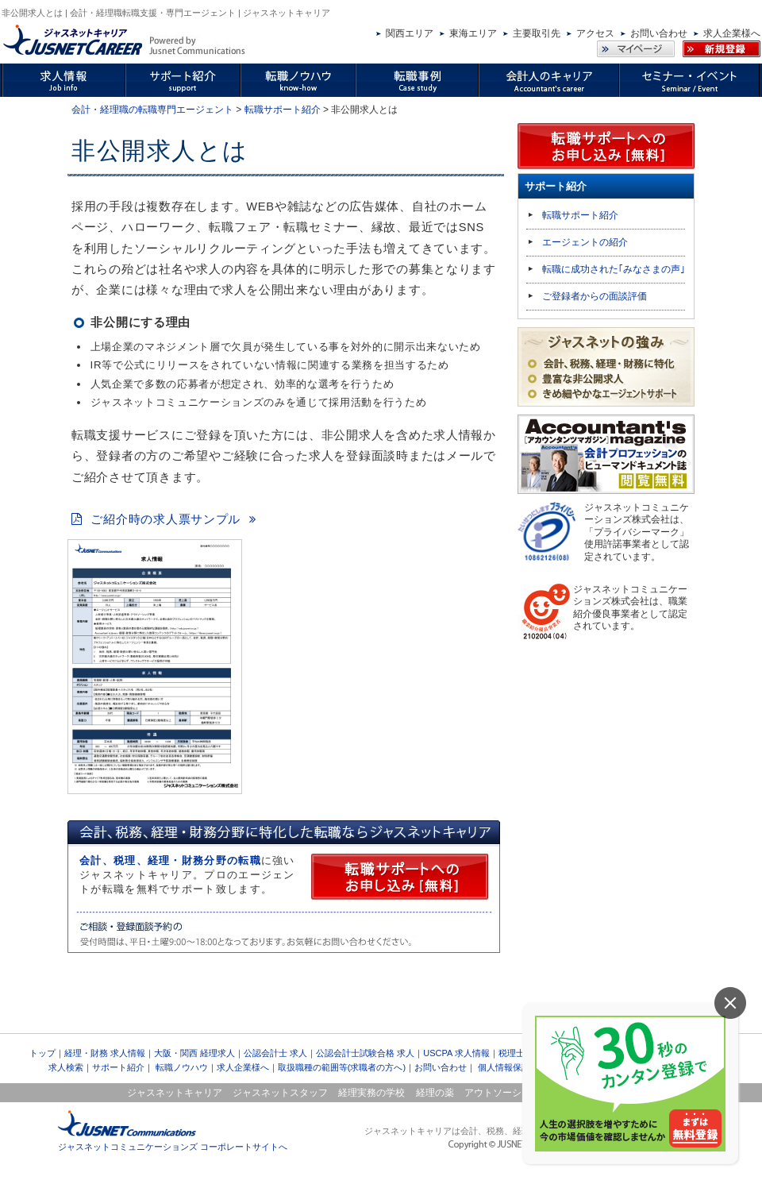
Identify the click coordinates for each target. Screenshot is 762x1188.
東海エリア (473, 33)
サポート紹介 (118, 1067)
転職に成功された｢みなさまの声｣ (613, 269)
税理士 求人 (521, 1053)
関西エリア (409, 33)
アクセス (595, 33)
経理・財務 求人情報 (104, 1053)
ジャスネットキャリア (174, 1092)
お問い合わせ (658, 33)
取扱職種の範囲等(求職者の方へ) (342, 1067)
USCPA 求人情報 (456, 1053)
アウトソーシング (502, 1092)
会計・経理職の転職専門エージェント (152, 109)
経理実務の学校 (371, 1092)
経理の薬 (435, 1092)
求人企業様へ (731, 33)
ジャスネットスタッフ (280, 1092)
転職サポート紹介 (282, 109)
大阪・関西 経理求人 (194, 1053)
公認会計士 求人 (275, 1053)
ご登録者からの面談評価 (594, 296)
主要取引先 (536, 33)
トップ (42, 1053)
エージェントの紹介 (585, 242)
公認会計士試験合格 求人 (365, 1053)
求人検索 (65, 1067)
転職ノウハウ (182, 1067)
